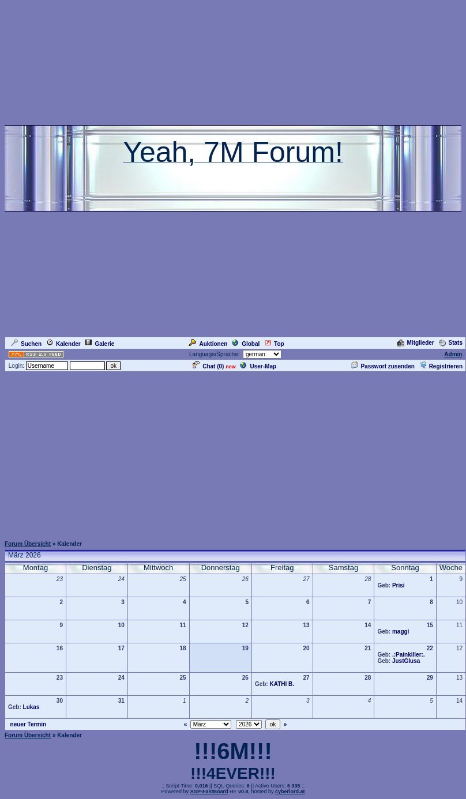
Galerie (99, 344)
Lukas (31, 707)
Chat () (208, 366)
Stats (451, 343)
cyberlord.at (290, 791)
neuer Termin (28, 724)
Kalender (63, 344)
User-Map (258, 366)
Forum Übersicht (28, 544)
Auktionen (208, 344)
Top (274, 344)
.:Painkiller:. (408, 654)
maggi (400, 631)
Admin (453, 354)
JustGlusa (406, 661)
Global (246, 344)
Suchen (26, 344)
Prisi (398, 585)
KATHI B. (282, 684)
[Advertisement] (233, 453)
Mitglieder (415, 343)
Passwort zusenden (383, 366)
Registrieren (441, 366)
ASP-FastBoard (209, 791)
